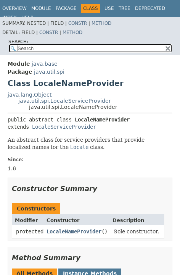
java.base (45, 64)
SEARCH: (18, 41)
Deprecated (150, 8)
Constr (77, 23)
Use (109, 8)
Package (66, 8)
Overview (14, 8)
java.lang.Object (29, 95)
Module (41, 8)
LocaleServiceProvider (64, 127)
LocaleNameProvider (74, 231)
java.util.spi (49, 72)
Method (101, 23)
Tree (124, 8)
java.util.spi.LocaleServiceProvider (64, 101)
